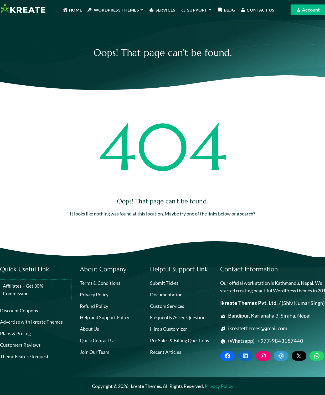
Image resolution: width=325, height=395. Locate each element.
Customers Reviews (20, 345)
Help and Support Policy (104, 317)
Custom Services (167, 306)
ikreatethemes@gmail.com (257, 328)
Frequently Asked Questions (179, 317)
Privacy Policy (94, 294)
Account (308, 9)
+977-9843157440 (280, 341)
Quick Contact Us (98, 340)
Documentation (166, 294)
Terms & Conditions (100, 283)
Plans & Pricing (15, 333)
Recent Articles (165, 352)
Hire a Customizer (168, 329)
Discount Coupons (19, 310)
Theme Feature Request (24, 356)
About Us (89, 329)
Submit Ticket (164, 283)
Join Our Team (94, 352)
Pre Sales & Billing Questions (179, 340)
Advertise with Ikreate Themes (31, 322)
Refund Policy (94, 306)
